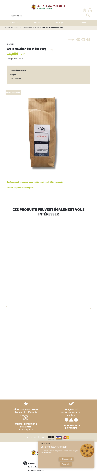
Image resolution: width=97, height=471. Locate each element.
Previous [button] (6, 306)
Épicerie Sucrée (28, 27)
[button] (51, 49)
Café (37, 27)
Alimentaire (16, 27)
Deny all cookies (45, 443)
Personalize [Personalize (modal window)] (66, 464)
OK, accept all (66, 459)
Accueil (7, 27)
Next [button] (90, 308)
